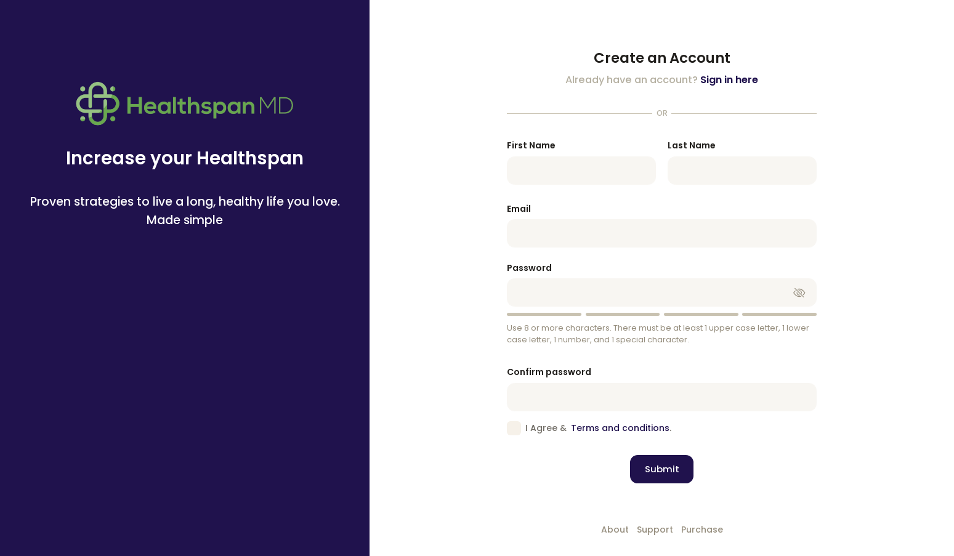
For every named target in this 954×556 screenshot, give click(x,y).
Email (519, 209)
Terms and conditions (620, 428)
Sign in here (729, 80)
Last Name (692, 145)
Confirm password (549, 372)
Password (529, 268)
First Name (531, 145)
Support (655, 529)
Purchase (702, 529)
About (615, 529)
